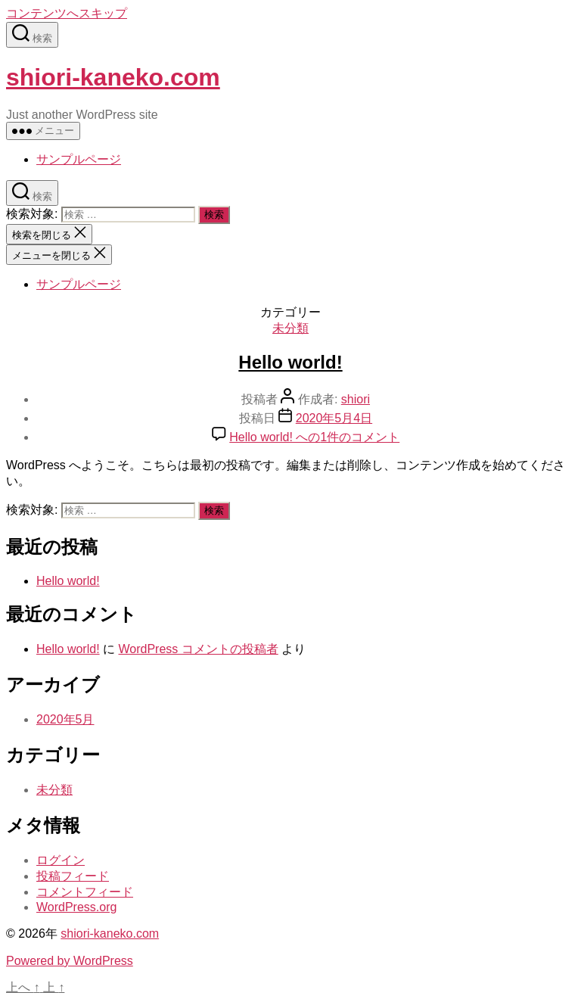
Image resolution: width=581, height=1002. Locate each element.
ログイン (60, 860)
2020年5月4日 (334, 418)
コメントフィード (84, 891)
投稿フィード (72, 876)
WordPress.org (76, 907)
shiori (355, 399)
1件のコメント (314, 437)
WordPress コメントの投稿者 (198, 649)
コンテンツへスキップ (66, 13)
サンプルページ (78, 159)
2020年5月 (65, 719)
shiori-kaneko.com (113, 77)
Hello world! (290, 362)
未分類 (290, 328)
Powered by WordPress (69, 960)
